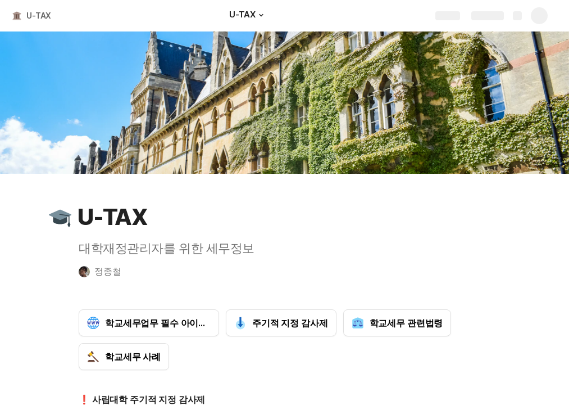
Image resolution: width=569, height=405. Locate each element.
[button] (261, 15)
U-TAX (38, 15)
